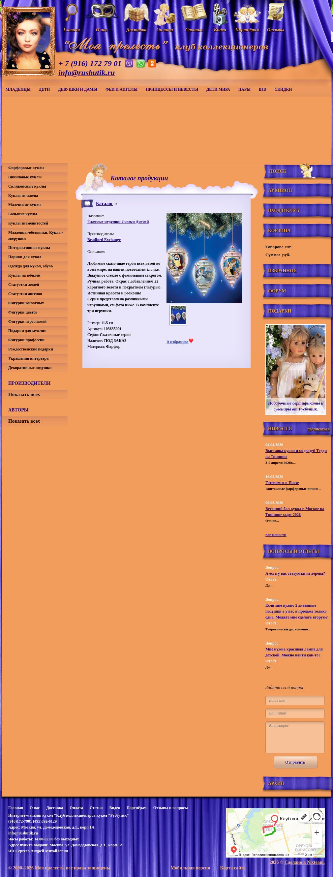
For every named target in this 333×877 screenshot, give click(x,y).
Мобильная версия (190, 867)
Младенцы (18, 89)
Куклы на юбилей (24, 275)
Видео (114, 807)
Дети (44, 89)
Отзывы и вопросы (170, 807)
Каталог (104, 203)
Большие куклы (22, 214)
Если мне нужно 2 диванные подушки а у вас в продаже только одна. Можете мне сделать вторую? (296, 611)
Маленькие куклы (25, 204)
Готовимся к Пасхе (282, 482)
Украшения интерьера (28, 358)
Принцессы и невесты (172, 89)
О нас (35, 807)
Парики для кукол (24, 257)
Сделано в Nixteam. (305, 862)
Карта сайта (233, 867)
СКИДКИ (283, 89)
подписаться (318, 429)
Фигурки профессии (26, 340)
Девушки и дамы (77, 89)
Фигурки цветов (23, 312)
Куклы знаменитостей (28, 223)
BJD (262, 89)
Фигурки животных (26, 303)
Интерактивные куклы (29, 247)
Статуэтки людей (23, 284)
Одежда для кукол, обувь (30, 266)
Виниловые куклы (25, 177)
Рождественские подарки (30, 349)
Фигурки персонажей (27, 321)
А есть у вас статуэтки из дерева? (295, 573)
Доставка (54, 807)
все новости (276, 534)
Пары (244, 89)
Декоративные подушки (29, 367)
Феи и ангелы (121, 89)
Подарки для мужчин (27, 330)
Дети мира (218, 89)
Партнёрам (137, 807)
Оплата (76, 807)
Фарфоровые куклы (26, 168)
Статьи (96, 807)
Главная (15, 807)
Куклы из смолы (23, 195)
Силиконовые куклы (27, 186)
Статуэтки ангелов (25, 293)
